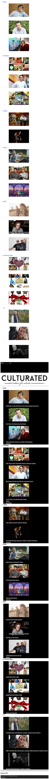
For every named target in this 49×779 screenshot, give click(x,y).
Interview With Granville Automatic (14, 218)
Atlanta (8, 108)
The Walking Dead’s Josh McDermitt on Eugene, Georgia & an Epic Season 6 (23, 325)
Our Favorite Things (8, 255)
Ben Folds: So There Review (12, 235)
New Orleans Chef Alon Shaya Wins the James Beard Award (20, 89)
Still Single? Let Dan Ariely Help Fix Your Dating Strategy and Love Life (22, 18)
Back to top (3, 777)
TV (4, 307)
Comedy (5, 110)
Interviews (8, 54)
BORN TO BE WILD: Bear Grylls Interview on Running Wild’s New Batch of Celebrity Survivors (27, 751)
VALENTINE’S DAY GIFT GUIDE (14, 272)
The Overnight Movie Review (13, 181)
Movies (5, 147)
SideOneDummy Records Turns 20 (14, 252)
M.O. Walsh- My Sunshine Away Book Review (16, 36)
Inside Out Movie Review (12, 198)
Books (4, 1)
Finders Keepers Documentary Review (15, 164)
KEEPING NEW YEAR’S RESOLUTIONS (15, 289)
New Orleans (9, 109)
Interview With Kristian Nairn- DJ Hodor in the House (18, 360)
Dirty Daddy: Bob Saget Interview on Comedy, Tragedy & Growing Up (22, 145)
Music (4, 201)
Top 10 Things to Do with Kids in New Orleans (17, 107)
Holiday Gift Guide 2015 (12, 306)
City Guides (6, 55)
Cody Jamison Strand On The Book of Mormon (17, 127)
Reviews (8, 254)
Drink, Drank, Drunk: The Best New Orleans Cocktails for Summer (21, 72)
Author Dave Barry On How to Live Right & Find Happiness (20, 53)
